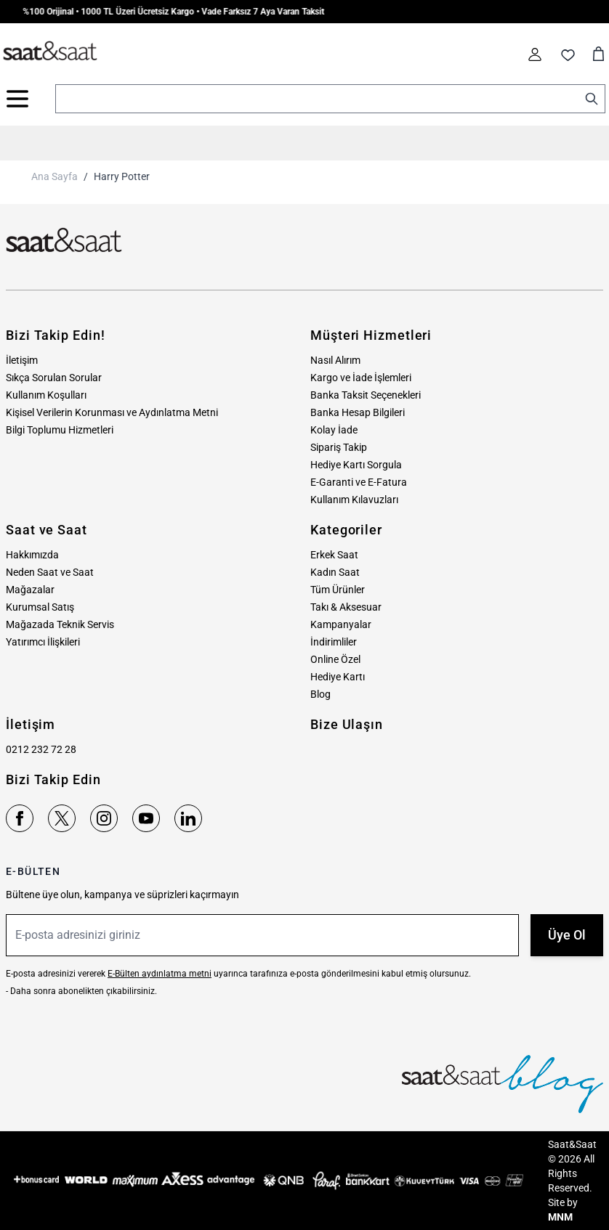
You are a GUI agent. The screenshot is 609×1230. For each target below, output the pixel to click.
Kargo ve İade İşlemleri (360, 377)
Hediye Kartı (337, 677)
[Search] (591, 99)
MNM (560, 1217)
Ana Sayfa (54, 176)
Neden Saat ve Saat (50, 572)
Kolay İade (334, 430)
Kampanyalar (340, 624)
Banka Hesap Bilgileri (357, 412)
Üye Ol (567, 934)
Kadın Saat (335, 572)
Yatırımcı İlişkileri (43, 642)
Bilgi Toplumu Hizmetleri (59, 430)
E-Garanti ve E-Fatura (358, 482)
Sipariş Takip (338, 447)
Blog (320, 694)
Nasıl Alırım (335, 360)
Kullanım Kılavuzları (354, 499)
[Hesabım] (535, 54)
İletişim (22, 360)
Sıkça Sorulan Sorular (54, 377)
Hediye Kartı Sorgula (356, 465)
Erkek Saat (334, 555)
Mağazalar (30, 589)
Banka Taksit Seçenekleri (365, 395)
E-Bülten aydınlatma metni (159, 974)
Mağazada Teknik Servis (60, 624)
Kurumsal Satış (40, 607)
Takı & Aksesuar (346, 607)
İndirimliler (333, 642)
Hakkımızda (32, 555)
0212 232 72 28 (41, 749)
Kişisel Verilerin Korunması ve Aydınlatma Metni (112, 412)
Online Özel (335, 659)
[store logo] (50, 51)
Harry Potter (122, 176)
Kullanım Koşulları (46, 395)
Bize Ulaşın (346, 724)
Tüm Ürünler (337, 589)
